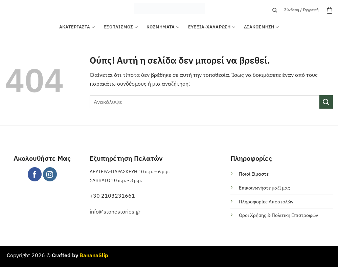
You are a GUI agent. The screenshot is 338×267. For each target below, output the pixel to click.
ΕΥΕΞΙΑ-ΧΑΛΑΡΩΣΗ (211, 27)
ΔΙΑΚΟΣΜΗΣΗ (261, 27)
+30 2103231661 (112, 195)
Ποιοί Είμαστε (254, 174)
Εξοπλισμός (121, 27)
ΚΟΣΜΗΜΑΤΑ (163, 27)
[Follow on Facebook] (35, 174)
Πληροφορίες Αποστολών (266, 201)
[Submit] (326, 101)
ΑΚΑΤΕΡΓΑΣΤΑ (77, 27)
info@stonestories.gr (115, 211)
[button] (329, 10)
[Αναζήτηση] (274, 10)
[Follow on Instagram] (50, 174)
